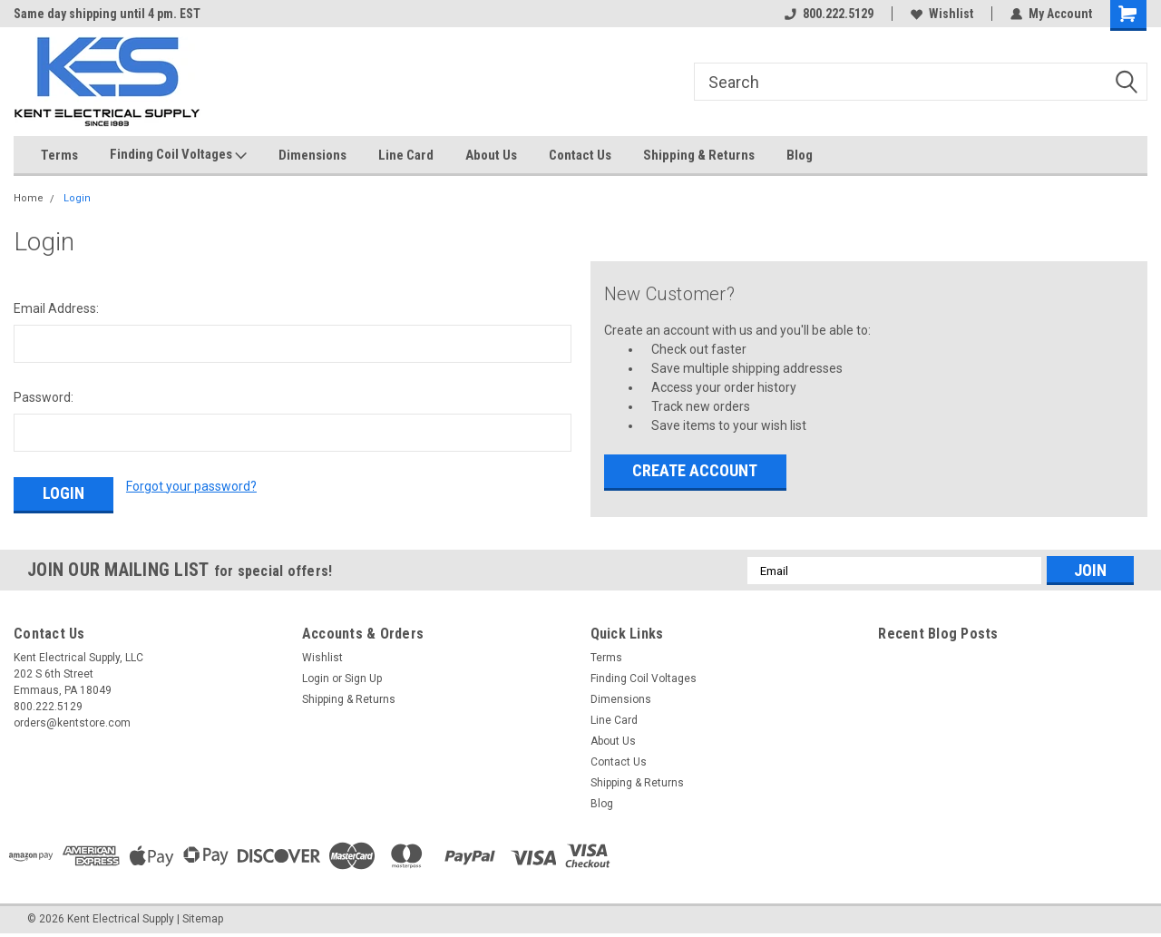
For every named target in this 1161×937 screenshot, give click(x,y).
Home (29, 198)
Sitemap (202, 919)
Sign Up (363, 678)
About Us (491, 155)
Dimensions (312, 155)
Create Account (694, 470)
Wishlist (942, 13)
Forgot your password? (191, 486)
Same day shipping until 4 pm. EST (107, 13)
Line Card (406, 155)
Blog (799, 155)
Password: (43, 397)
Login (77, 198)
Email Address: (56, 308)
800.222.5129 (829, 13)
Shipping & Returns (699, 155)
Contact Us (580, 155)
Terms (59, 155)
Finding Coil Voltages (178, 155)
